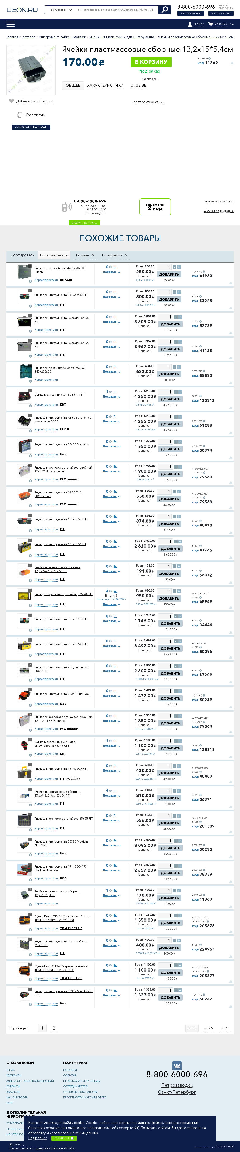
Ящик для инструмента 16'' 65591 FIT (60, 544)
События (69, 1075)
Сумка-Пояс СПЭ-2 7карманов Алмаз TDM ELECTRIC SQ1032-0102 (61, 968)
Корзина (221, 24)
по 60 (225, 1028)
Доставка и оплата (219, 210)
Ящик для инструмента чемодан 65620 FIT (62, 344)
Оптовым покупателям (80, 1091)
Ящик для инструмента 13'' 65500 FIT (60, 769)
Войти (199, 24)
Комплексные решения (23, 1123)
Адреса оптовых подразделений (30, 1080)
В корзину (151, 62)
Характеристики (46, 280)
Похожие (110, 271)
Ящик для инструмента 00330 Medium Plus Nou (61, 843)
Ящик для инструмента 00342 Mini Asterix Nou (64, 993)
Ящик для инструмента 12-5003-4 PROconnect (58, 494)
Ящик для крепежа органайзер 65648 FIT (64, 594)
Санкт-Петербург (177, 1092)
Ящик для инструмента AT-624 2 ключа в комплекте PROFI (63, 419)
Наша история (16, 1097)
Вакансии (13, 1091)
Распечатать (35, 115)
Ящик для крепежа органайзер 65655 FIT (64, 818)
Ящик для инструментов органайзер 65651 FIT (60, 943)
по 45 (208, 1028)
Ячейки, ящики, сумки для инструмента (122, 37)
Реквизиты (13, 1075)
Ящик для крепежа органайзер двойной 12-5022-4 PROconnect (63, 719)
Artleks (69, 1148)
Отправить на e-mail (31, 127)
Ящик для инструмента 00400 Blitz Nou (62, 444)
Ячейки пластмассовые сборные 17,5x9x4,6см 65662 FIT (57, 569)
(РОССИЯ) (70, 778)
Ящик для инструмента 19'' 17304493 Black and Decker (61, 868)
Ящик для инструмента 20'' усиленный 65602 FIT (61, 669)
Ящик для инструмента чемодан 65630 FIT (62, 320)
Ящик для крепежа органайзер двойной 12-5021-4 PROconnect (63, 469)
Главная (12, 37)
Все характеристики (148, 102)
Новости (70, 1069)
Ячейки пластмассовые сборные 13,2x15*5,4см (195, 37)
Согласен (64, 1138)
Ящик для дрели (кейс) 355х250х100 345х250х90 (60, 369)
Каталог (29, 37)
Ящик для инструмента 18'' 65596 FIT (60, 295)
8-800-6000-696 (196, 7)
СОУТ (10, 1102)
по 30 (192, 1028)
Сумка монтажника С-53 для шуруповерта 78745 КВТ (55, 744)
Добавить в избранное (34, 101)
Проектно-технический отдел (85, 1097)
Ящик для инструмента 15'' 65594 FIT (60, 519)
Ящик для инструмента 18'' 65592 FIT (60, 644)
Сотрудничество (75, 1086)
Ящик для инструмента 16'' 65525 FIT (60, 619)
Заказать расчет (221, 13)
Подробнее (37, 1138)
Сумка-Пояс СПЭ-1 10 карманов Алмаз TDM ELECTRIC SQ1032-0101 (62, 918)
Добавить (169, 274)
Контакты (13, 1086)
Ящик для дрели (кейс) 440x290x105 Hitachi (60, 270)
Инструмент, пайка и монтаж (62, 37)
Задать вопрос (84, 223)
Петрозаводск (177, 1085)
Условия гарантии (218, 201)
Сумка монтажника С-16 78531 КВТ (60, 394)
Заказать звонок (191, 13)
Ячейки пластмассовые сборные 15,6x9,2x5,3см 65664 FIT (57, 793)
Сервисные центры (19, 1128)
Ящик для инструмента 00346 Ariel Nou (62, 694)
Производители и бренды (81, 1080)
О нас (10, 1069)
